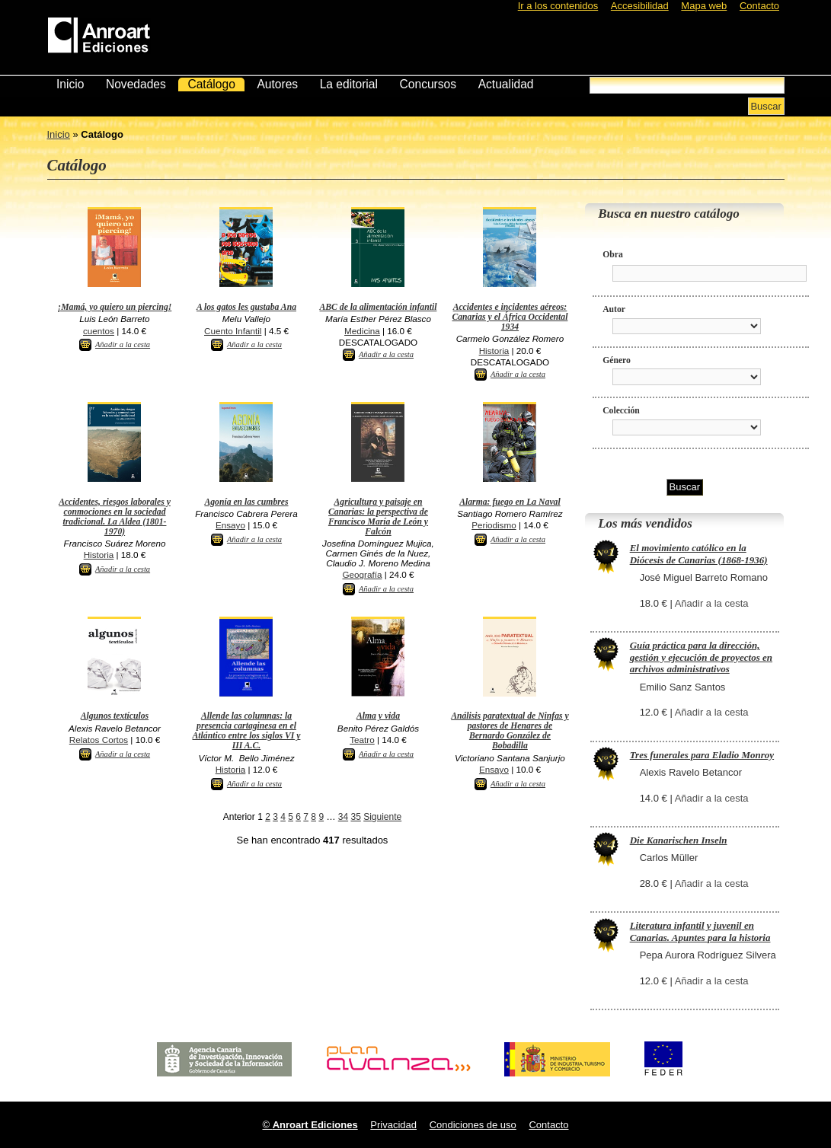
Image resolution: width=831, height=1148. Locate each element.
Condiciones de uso (473, 1124)
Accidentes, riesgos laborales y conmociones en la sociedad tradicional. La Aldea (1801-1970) (115, 517)
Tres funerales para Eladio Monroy (702, 755)
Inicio (70, 84)
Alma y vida (378, 716)
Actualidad (506, 84)
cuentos (98, 331)
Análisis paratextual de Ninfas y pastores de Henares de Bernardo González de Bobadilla (510, 731)
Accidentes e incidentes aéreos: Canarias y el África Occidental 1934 (509, 317)
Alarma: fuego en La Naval (509, 502)
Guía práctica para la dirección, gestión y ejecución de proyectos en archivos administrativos (701, 656)
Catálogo (211, 84)
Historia (494, 351)
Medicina (362, 331)
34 (343, 817)
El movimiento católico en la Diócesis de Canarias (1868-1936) (699, 554)
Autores (277, 84)
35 (355, 817)
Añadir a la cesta (122, 344)
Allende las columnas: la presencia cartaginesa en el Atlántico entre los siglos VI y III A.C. (247, 731)
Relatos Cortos (98, 740)
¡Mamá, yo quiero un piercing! (115, 307)
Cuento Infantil (232, 331)
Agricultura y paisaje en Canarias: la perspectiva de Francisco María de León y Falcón (378, 517)
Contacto (759, 5)
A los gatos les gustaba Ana (246, 307)
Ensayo (230, 525)
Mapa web (704, 5)
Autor (613, 309)
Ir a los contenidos (558, 5)
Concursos (428, 84)
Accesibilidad (640, 5)
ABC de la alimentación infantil (378, 307)
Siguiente (382, 817)
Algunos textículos (115, 716)
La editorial (349, 84)
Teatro (362, 740)
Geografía (362, 574)
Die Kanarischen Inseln (678, 840)
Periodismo (493, 525)
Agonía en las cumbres (246, 502)
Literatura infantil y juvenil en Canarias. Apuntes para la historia (700, 931)
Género (616, 360)
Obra (612, 255)
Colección (621, 411)
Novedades (136, 84)
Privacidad (393, 1124)
